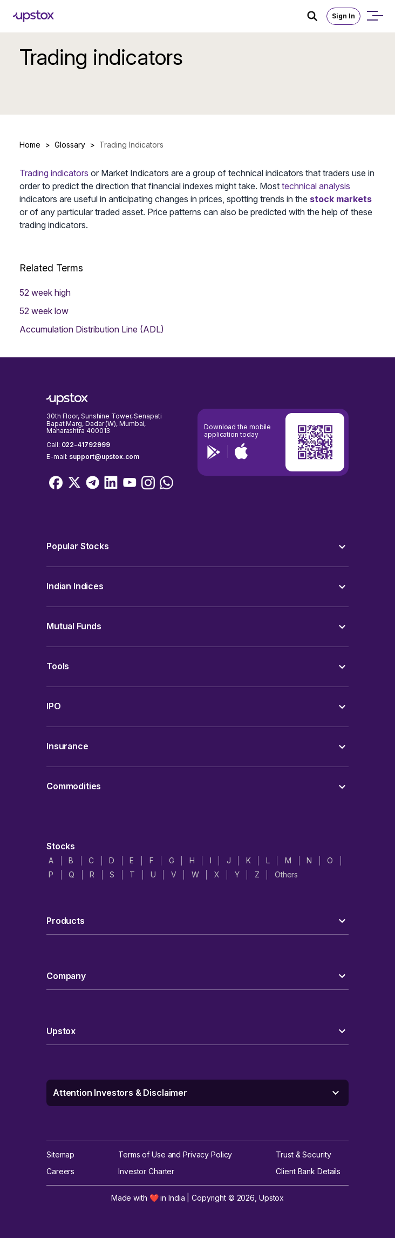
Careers (60, 1171)
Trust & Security (303, 1154)
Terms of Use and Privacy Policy (175, 1154)
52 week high (45, 292)
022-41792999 (86, 445)
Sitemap (60, 1154)
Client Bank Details (308, 1171)
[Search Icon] (316, 16)
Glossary (70, 144)
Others (286, 874)
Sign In (343, 16)
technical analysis (316, 186)
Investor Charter (146, 1171)
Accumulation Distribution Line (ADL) (91, 329)
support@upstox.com (104, 456)
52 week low (44, 310)
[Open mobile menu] (374, 16)
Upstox (271, 1197)
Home (29, 144)
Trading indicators (53, 173)
